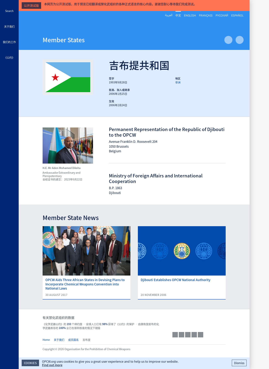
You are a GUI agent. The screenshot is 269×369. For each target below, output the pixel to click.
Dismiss (239, 363)
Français (206, 15)
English (190, 15)
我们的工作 (9, 42)
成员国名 (73, 340)
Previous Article (228, 40)
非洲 (177, 82)
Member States (64, 39)
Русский (222, 15)
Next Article (240, 40)
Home (46, 340)
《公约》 (9, 57)
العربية (168, 15)
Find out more (52, 365)
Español (237, 15)
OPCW (199, 321)
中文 (178, 15)
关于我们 (9, 26)
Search (9, 11)
